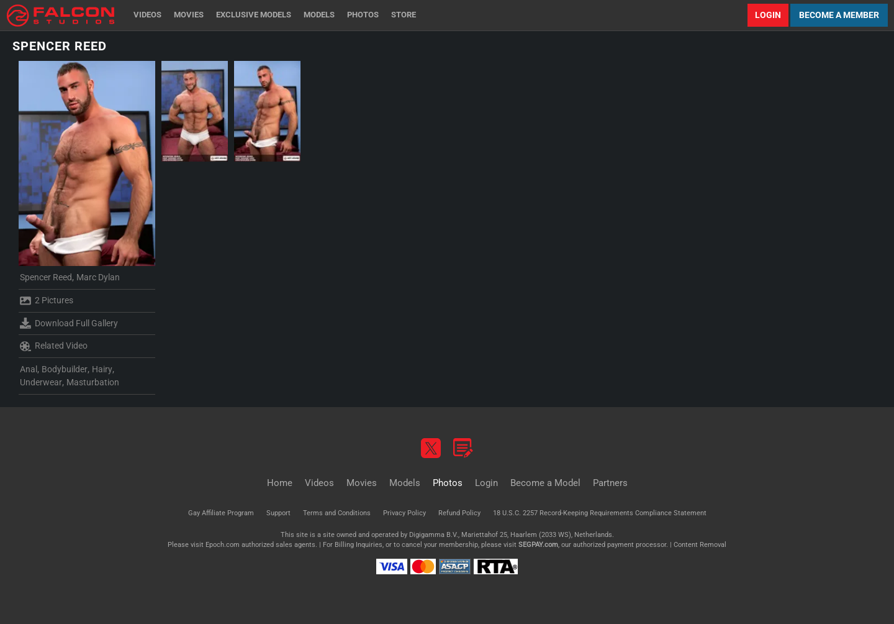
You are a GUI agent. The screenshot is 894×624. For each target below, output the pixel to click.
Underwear (41, 382)
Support (278, 513)
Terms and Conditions (337, 513)
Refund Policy (459, 513)
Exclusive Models (253, 14)
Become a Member (839, 15)
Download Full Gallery (69, 323)
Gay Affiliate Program (221, 513)
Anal (28, 369)
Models (319, 14)
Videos (147, 14)
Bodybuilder (65, 369)
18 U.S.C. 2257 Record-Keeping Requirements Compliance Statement (600, 513)
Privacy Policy (404, 513)
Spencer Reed (46, 277)
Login (768, 15)
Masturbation (92, 382)
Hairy (102, 369)
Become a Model (545, 483)
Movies (189, 14)
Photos (363, 14)
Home (279, 483)
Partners (610, 483)
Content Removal (700, 545)
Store (403, 14)
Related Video (54, 346)
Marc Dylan (98, 277)
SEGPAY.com (538, 545)
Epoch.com (222, 545)
